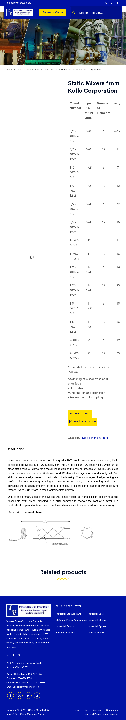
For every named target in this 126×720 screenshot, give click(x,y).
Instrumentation (96, 632)
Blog (77, 710)
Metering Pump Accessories (71, 619)
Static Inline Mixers (47, 69)
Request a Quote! (79, 413)
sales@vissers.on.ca (19, 2)
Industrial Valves (97, 613)
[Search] (73, 12)
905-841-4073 (24, 678)
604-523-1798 (34, 673)
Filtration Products (66, 632)
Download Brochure (82, 421)
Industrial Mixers (25, 69)
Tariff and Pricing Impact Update (101, 713)
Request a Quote (53, 12)
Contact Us (112, 710)
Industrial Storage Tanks (69, 613)
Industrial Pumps (65, 626)
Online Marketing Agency (33, 713)
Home (9, 69)
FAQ (86, 710)
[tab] (18, 449)
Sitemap (97, 710)
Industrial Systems (98, 626)
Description (15, 449)
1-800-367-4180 (36, 682)
